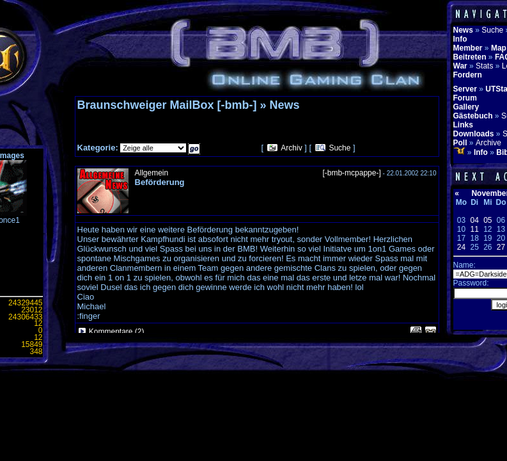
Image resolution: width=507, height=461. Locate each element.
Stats (484, 65)
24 (461, 247)
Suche (339, 147)
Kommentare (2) (116, 331)
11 (474, 229)
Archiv (291, 147)
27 (501, 247)
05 (487, 220)
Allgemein (152, 172)
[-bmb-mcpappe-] (351, 172)
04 (474, 220)
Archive (488, 142)
